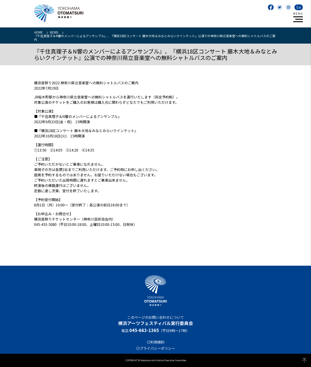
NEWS (54, 32)
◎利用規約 (155, 342)
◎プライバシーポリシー (155, 348)
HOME (39, 32)
